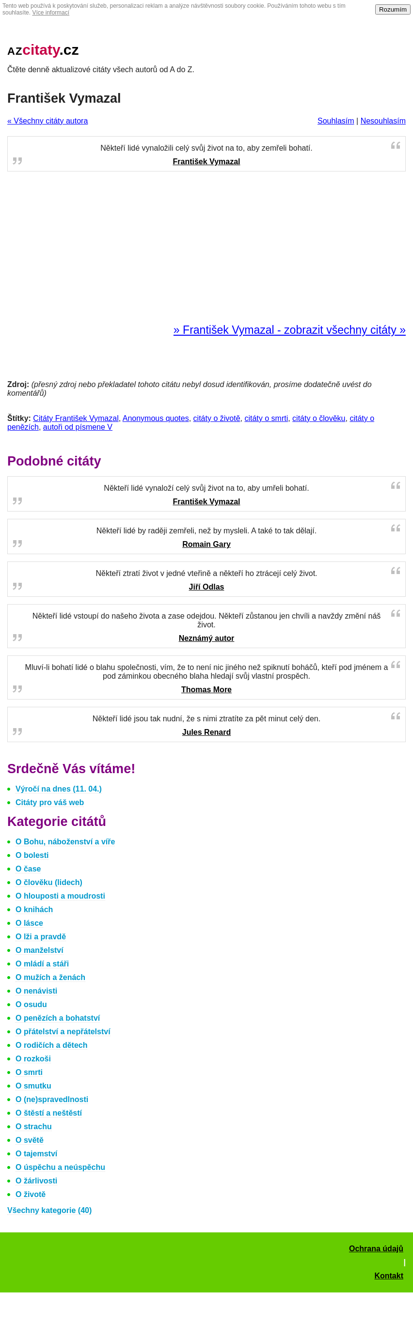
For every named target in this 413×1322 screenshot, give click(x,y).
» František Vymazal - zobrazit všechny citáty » (290, 330)
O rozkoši (33, 1059)
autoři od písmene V (77, 427)
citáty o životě (216, 418)
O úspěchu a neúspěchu (60, 1167)
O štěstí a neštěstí (49, 1113)
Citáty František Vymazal (75, 418)
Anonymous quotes (156, 418)
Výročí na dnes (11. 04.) (59, 789)
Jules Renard (206, 732)
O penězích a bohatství (58, 1018)
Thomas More (206, 689)
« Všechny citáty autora (47, 121)
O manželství (40, 950)
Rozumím (393, 9)
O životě (31, 1194)
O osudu (31, 1004)
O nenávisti (36, 991)
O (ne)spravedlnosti (52, 1099)
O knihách (34, 909)
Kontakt (388, 1276)
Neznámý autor (207, 638)
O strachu (34, 1126)
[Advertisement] (206, 248)
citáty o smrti (266, 418)
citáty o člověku (318, 418)
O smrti (29, 1072)
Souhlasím (336, 121)
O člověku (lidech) (49, 882)
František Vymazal (206, 161)
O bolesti (32, 855)
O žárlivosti (36, 1181)
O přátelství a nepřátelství (63, 1031)
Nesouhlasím (383, 121)
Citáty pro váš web (50, 802)
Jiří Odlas (206, 587)
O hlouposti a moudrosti (60, 896)
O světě (30, 1140)
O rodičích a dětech (51, 1045)
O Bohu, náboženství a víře (65, 842)
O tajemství (36, 1154)
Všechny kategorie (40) (49, 1210)
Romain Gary (206, 544)
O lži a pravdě (41, 937)
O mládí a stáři (42, 964)
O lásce (29, 923)
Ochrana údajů (376, 1248)
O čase (28, 869)
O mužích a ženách (50, 977)
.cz (43, 50)
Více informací (50, 12)
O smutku (33, 1086)
